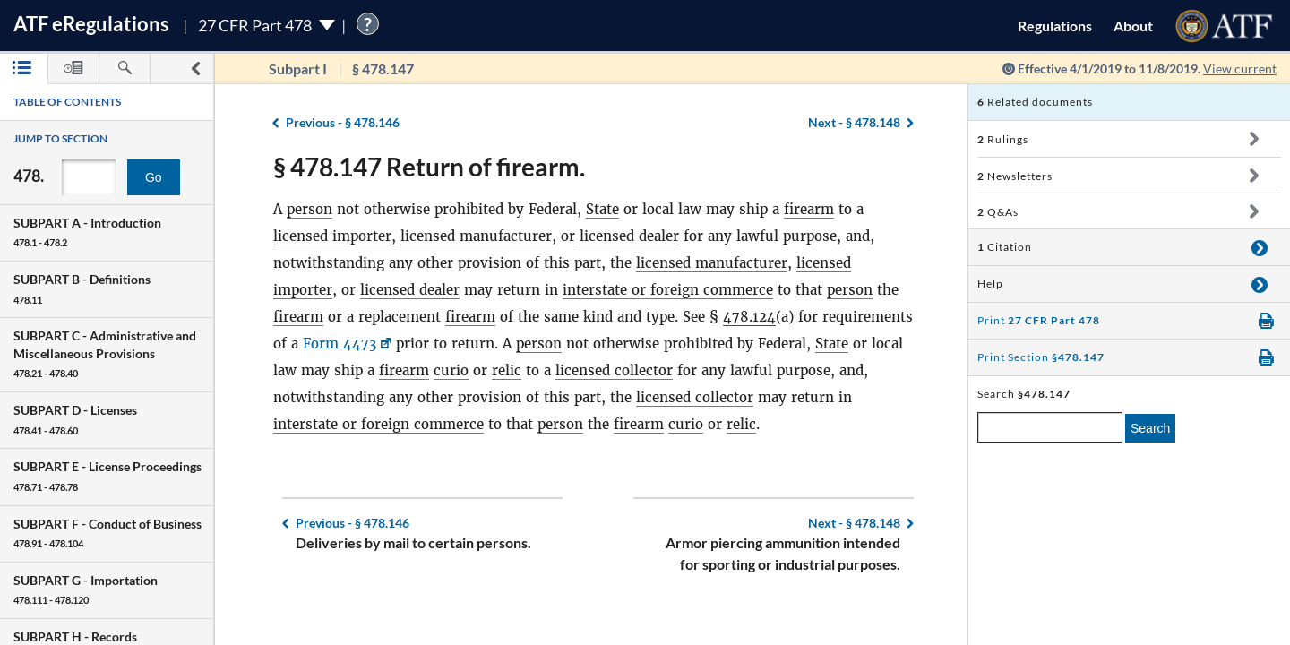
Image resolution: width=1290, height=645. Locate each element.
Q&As (998, 212)
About (1133, 25)
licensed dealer (629, 236)
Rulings (1002, 139)
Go (153, 177)
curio (451, 370)
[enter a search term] (1049, 427)
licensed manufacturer (476, 236)
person (309, 209)
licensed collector (614, 370)
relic (506, 370)
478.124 (749, 316)
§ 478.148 (854, 122)
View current (1240, 68)
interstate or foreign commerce (668, 289)
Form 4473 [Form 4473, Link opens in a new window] (339, 343)
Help (990, 283)
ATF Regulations (91, 24)
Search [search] (1150, 428)
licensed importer (332, 236)
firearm (809, 209)
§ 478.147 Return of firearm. (429, 166)
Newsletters (1015, 176)
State (602, 209)
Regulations (1055, 25)
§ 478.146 (343, 122)
